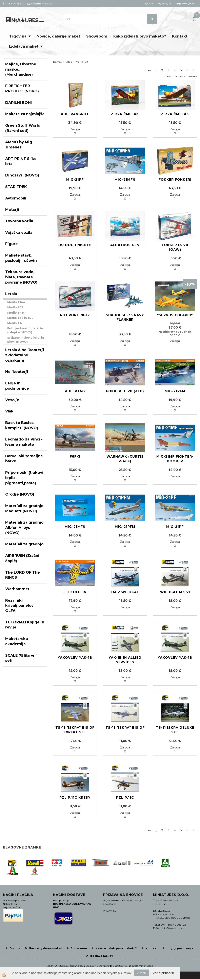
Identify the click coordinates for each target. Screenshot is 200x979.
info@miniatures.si (143, 965)
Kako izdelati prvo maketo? (139, 36)
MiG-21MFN (75, 527)
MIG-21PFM (175, 391)
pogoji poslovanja (179, 948)
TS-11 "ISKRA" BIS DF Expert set (75, 730)
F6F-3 (75, 456)
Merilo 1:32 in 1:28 (20, 318)
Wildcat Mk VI (175, 592)
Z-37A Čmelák (125, 114)
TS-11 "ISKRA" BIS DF (125, 728)
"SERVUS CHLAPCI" (175, 315)
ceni (182, 76)
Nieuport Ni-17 (75, 315)
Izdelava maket (23, 46)
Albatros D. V (125, 245)
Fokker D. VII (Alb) (125, 391)
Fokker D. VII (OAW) (175, 247)
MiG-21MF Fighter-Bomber (175, 459)
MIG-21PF (75, 180)
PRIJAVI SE (109, 910)
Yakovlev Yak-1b (75, 658)
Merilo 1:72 (15, 307)
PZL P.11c (125, 797)
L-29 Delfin (74, 592)
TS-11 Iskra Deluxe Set (175, 730)
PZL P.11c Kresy (75, 797)
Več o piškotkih (163, 973)
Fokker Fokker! (175, 180)
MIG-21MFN (125, 180)
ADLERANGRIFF (75, 114)
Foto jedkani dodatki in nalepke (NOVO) (25, 330)
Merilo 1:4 (14, 323)
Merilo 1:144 (16, 302)
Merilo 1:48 (15, 312)
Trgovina (17, 36)
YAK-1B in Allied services (125, 660)
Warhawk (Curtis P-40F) (125, 459)
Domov (57, 61)
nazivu (192, 76)
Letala (69, 61)
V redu (141, 973)
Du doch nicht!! (75, 245)
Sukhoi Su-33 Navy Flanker (125, 317)
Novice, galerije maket (58, 36)
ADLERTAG (75, 391)
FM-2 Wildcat (125, 592)
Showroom (96, 36)
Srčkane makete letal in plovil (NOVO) (25, 339)
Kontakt (179, 36)
